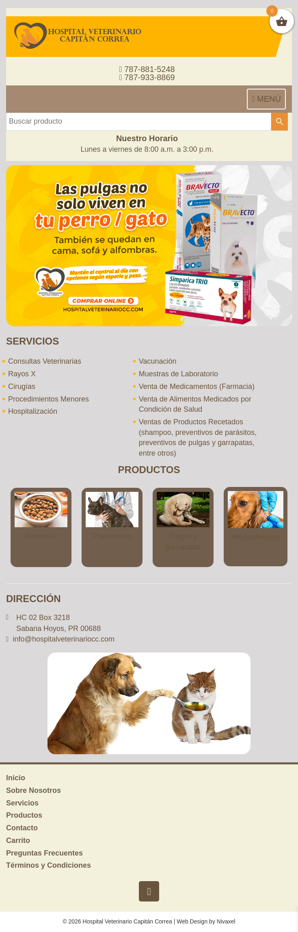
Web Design (192, 921)
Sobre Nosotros (33, 790)
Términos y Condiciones (48, 865)
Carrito (18, 840)
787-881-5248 (147, 69)
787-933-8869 (147, 77)
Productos (24, 815)
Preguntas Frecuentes (44, 853)
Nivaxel (226, 921)
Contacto (22, 828)
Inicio (15, 778)
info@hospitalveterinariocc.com (63, 639)
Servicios (22, 803)
